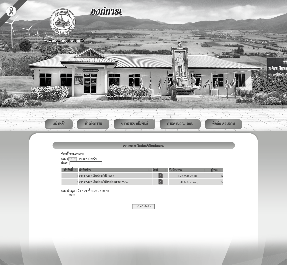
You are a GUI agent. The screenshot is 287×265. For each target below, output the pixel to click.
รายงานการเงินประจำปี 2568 (96, 176)
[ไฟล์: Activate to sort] (160, 170)
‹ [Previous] (70, 194)
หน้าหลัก (58, 123)
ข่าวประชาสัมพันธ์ (134, 123)
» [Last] (74, 194)
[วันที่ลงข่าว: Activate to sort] (188, 170)
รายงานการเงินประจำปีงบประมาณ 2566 (103, 182)
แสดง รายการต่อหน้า (79, 159)
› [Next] (72, 194)
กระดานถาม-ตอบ (180, 123)
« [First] (69, 194)
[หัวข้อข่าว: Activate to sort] (115, 170)
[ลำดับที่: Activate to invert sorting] (69, 170)
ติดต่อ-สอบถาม (223, 123)
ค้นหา (64, 163)
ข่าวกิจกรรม (93, 123)
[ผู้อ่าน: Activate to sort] (215, 170)
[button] (68, 170)
